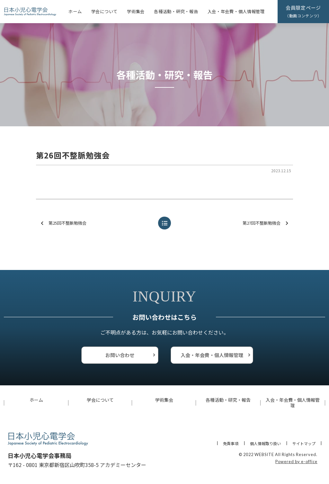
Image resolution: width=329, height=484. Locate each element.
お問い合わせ (119, 355)
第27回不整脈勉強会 (265, 223)
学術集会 (136, 11)
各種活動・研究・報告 (176, 11)
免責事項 (230, 443)
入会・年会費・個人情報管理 (236, 11)
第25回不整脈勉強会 (63, 223)
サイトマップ (304, 443)
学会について (104, 11)
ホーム (75, 11)
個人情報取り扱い (265, 443)
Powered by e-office (296, 461)
